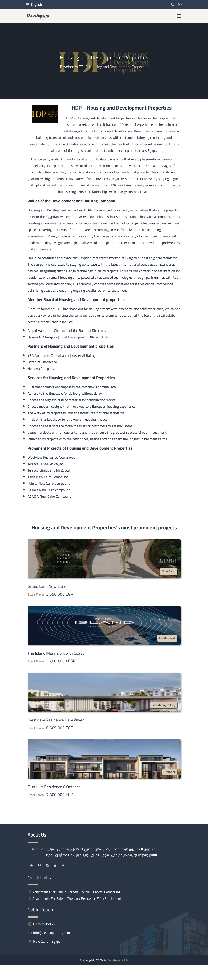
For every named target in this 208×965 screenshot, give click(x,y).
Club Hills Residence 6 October (54, 787)
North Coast (167, 638)
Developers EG (117, 960)
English (36, 4)
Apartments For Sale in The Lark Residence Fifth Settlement (76, 898)
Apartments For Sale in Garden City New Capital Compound (76, 892)
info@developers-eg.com (49, 932)
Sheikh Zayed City (163, 705)
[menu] (179, 16)
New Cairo (168, 571)
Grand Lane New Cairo (47, 586)
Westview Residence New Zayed (56, 720)
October (170, 772)
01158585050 (41, 924)
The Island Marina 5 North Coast (56, 653)
